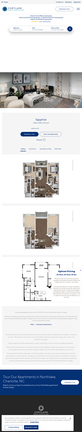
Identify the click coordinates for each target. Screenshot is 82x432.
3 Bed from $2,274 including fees (41, 19)
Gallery (23, 101)
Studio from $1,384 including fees (41, 16)
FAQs (32, 276)
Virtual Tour (32, 101)
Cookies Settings (13, 427)
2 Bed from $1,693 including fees (52, 18)
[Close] (70, 418)
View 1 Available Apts (50, 86)
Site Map (50, 414)
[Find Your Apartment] (69, 29)
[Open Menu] (78, 9)
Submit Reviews (40, 414)
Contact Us (59, 2)
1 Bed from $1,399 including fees (29, 18)
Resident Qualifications (44, 276)
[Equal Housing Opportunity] (4, 388)
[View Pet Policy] (20, 388)
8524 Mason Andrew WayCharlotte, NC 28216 (13, 381)
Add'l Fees (35, 80)
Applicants (77, 2)
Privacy (31, 414)
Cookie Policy (34, 422)
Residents (68, 2)
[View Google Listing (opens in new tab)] (41, 22)
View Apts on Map (45, 101)
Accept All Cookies (31, 427)
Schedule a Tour (64, 9)
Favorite (41, 92)
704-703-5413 (8, 377)
